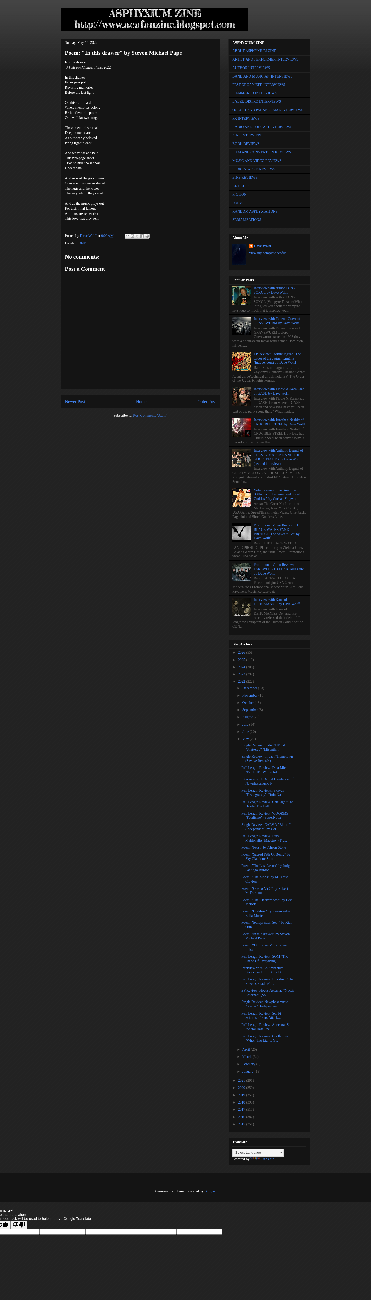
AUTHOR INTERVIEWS (251, 68)
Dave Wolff (262, 246)
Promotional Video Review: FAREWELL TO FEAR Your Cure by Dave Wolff (279, 569)
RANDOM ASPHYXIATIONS (254, 211)
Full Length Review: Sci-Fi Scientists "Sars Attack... (261, 1016)
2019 (242, 1095)
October (248, 703)
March (247, 1057)
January (248, 1071)
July (245, 724)
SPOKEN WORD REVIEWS (253, 169)
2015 (242, 1124)
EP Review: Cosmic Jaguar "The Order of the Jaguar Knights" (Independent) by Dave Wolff (277, 358)
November (250, 695)
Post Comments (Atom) (150, 415)
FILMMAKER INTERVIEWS (254, 93)
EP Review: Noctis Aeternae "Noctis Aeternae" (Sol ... (267, 993)
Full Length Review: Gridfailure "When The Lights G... (264, 1038)
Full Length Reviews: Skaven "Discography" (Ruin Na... (262, 793)
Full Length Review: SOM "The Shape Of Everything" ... (264, 959)
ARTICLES (240, 186)
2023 (242, 674)
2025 (242, 660)
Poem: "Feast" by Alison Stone (263, 847)
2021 (242, 1080)
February (249, 1064)
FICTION (239, 194)
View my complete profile (268, 253)
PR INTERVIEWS (245, 119)
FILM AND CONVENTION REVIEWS (261, 152)
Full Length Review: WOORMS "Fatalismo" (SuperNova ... (264, 815)
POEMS (83, 243)
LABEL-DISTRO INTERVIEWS (256, 102)
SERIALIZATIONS (246, 220)
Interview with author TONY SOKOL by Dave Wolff (275, 290)
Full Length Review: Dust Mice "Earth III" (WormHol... (264, 770)
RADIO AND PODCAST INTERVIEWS (262, 127)
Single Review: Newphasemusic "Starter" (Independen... (264, 1004)
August (248, 717)
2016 (242, 1117)
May (246, 739)
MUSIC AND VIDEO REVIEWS (256, 161)
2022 (242, 681)
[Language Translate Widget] (258, 1153)
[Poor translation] (19, 1225)
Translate (262, 1159)
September (250, 710)
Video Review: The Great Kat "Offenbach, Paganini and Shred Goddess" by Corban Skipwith (277, 494)
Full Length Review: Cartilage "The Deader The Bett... (267, 804)
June (246, 732)
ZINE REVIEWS (245, 177)
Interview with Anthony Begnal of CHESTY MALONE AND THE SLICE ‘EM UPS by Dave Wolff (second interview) (278, 457)
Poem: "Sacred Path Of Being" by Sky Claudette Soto (265, 856)
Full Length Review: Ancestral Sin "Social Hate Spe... (266, 1027)
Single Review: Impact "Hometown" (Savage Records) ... (267, 759)
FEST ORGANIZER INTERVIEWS (258, 85)
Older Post (207, 401)
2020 (242, 1088)
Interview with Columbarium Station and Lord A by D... (262, 970)
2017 (242, 1109)
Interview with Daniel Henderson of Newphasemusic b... (267, 781)
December (250, 688)
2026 (242, 652)
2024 (242, 667)
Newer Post (75, 401)
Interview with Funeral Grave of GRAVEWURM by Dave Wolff (277, 321)
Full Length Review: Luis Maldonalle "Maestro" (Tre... (264, 838)
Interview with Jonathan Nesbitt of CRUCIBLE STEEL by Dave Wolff (279, 422)
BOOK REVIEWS (245, 144)
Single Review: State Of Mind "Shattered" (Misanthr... (263, 747)
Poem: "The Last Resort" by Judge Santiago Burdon (266, 868)
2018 (242, 1102)
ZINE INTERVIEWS (247, 135)
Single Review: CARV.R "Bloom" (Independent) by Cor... (266, 827)
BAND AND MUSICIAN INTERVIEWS (262, 76)
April (246, 1049)
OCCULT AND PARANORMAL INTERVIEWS (267, 110)
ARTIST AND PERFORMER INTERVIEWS (265, 59)
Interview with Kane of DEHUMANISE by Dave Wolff (277, 602)
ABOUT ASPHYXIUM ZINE (254, 51)
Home (141, 401)
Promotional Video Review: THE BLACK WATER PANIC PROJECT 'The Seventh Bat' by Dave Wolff (278, 531)
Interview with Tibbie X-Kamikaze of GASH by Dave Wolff (279, 391)
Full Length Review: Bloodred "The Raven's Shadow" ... (267, 981)
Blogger (210, 1191)
